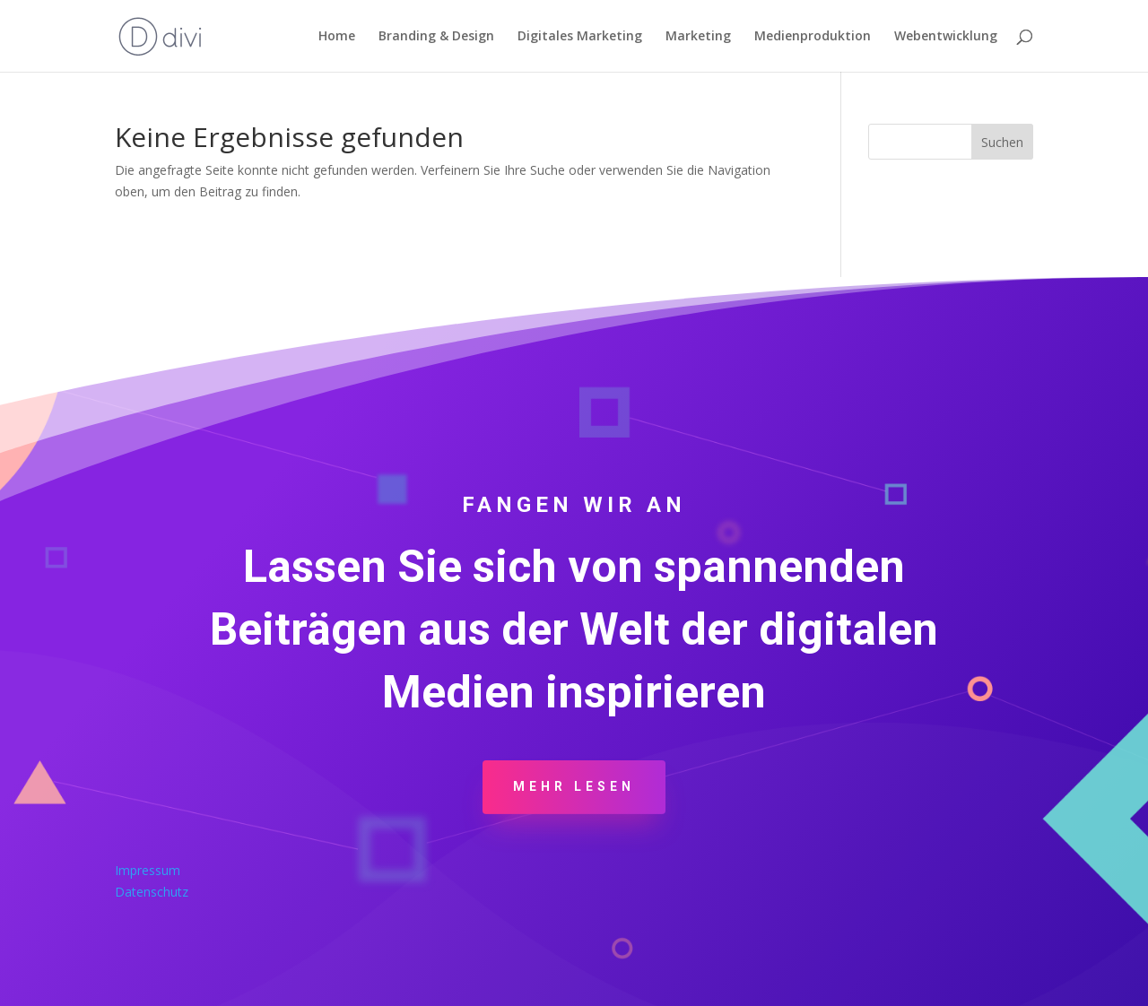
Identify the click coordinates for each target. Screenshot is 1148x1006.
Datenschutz (151, 891)
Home (336, 37)
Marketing (698, 37)
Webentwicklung (945, 37)
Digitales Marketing (579, 37)
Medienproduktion (812, 37)
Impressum (147, 870)
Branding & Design (436, 37)
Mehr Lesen (574, 786)
